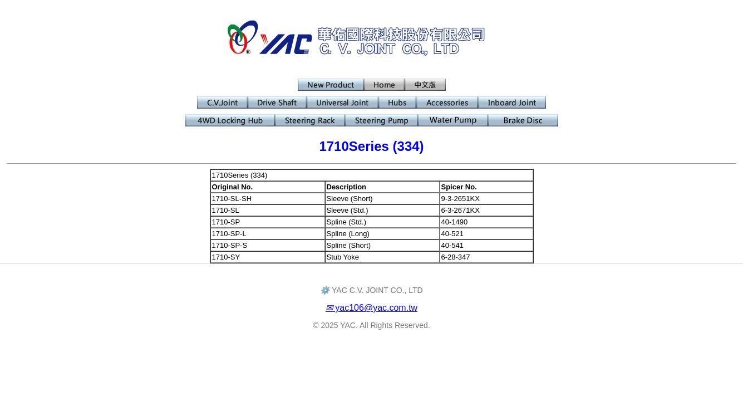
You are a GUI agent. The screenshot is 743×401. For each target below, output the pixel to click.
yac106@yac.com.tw (371, 307)
